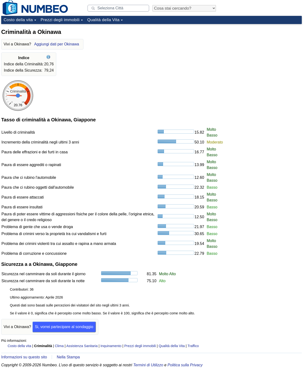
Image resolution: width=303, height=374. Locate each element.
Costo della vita (18, 20)
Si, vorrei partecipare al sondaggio (64, 327)
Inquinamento (111, 346)
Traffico (193, 346)
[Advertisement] (250, 98)
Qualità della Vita (103, 20)
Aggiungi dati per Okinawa (56, 44)
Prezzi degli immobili (60, 20)
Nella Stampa (68, 357)
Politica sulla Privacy (185, 365)
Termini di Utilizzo (148, 365)
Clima (59, 346)
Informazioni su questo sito (24, 357)
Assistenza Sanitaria (82, 346)
